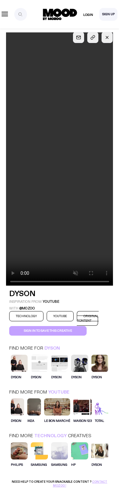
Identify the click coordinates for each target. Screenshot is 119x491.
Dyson (52, 348)
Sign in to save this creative (48, 331)
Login (88, 15)
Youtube (58, 392)
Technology (50, 436)
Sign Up (108, 14)
